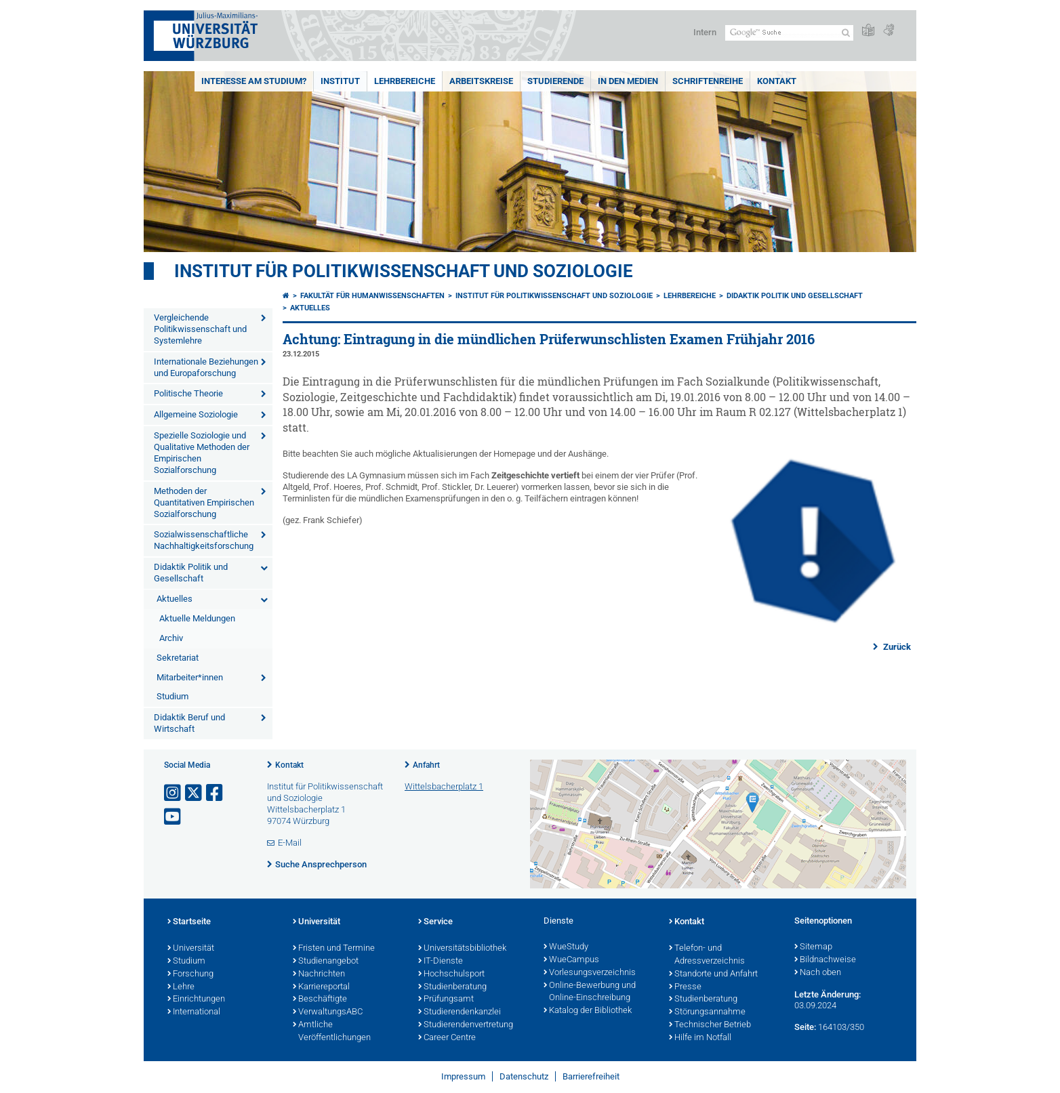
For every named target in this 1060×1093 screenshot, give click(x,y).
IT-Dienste (440, 961)
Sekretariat (178, 658)
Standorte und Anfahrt (713, 974)
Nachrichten (319, 974)
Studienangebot (326, 961)
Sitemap (813, 947)
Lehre (181, 987)
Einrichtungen (196, 999)
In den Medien (628, 81)
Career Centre (447, 1038)
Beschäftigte (320, 999)
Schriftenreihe (707, 81)
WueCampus (571, 960)
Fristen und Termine (334, 949)
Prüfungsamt (446, 999)
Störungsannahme (707, 1012)
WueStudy (566, 947)
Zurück (896, 647)
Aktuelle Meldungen (197, 618)
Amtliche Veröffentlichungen (332, 1031)
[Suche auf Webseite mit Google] (789, 33)
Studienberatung (452, 987)
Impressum (463, 1076)
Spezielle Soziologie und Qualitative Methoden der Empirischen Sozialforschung (201, 452)
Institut (340, 81)
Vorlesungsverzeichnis (590, 973)
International (193, 1012)
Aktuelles (174, 599)
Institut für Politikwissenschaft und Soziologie (403, 271)
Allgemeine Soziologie (196, 414)
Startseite (189, 922)
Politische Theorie (188, 393)
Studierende (555, 81)
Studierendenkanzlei (459, 1012)
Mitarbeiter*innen (190, 677)
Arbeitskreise (481, 81)
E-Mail (290, 843)
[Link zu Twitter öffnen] (194, 793)
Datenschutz (524, 1076)
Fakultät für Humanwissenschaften (372, 295)
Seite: (805, 1027)
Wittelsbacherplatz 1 (444, 786)
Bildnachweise (825, 960)
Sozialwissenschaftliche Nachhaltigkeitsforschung (203, 540)
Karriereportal (321, 987)
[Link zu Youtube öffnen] (173, 817)
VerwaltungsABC (328, 1012)
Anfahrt (426, 765)
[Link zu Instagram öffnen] (173, 793)
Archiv (171, 638)
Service (435, 922)
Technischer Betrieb (710, 1025)
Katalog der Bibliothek (588, 1011)
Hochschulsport (451, 974)
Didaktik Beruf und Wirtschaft (189, 723)
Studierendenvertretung (465, 1025)
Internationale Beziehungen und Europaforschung (206, 367)
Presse (685, 987)
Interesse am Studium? (253, 81)
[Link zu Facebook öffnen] (215, 793)
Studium (172, 696)
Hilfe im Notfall (700, 1038)
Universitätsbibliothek (462, 949)
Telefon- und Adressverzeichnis (707, 955)
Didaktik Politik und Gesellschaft (191, 572)
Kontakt (776, 81)
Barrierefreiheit (591, 1076)
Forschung (190, 974)
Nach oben (817, 973)
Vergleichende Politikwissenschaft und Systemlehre (200, 329)
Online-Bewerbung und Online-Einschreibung (590, 992)
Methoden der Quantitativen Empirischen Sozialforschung (204, 502)
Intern (704, 32)
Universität (190, 949)
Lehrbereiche (404, 81)
